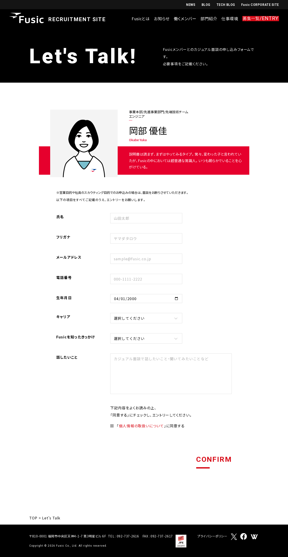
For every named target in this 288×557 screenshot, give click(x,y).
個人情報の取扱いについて (141, 425)
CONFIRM (214, 460)
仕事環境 (229, 18)
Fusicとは (141, 18)
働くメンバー (185, 18)
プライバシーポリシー (212, 536)
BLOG (206, 5)
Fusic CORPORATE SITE (260, 5)
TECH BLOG (225, 5)
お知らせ (162, 18)
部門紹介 (208, 18)
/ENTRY (261, 18)
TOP (33, 518)
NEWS (190, 5)
